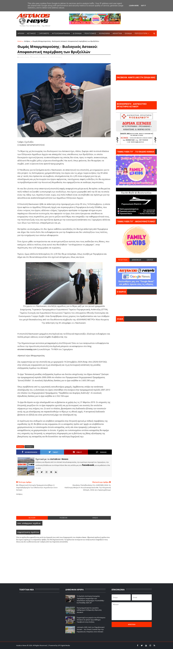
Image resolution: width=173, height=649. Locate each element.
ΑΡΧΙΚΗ (21, 33)
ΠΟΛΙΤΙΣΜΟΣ (90, 33)
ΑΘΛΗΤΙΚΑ (117, 33)
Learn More (134, 5)
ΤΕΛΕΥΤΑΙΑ (122, 260)
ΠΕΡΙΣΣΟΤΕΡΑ (141, 33)
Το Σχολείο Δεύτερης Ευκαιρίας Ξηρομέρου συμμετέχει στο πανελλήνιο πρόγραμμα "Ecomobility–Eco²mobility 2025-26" (91, 599)
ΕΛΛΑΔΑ (128, 33)
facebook (63, 518)
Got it (143, 5)
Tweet (53, 452)
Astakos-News (21, 645)
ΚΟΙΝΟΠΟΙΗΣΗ (29, 452)
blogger (32, 518)
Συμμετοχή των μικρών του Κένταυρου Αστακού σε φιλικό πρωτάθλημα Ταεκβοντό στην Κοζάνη (91, 619)
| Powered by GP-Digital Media (59, 645)
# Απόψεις (29, 447)
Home (19, 41)
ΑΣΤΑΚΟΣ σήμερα (136, 305)
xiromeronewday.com (27, 349)
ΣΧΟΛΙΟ (101, 452)
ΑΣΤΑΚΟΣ (31, 33)
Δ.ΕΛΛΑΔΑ (77, 33)
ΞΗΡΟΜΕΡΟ (44, 33)
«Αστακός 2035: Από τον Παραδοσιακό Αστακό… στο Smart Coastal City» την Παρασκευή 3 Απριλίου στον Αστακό (91, 629)
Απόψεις (27, 41)
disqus (95, 518)
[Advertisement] (64, 507)
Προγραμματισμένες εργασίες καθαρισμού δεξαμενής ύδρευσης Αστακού (89, 610)
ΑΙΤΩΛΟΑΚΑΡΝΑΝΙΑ (61, 33)
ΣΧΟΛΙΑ (150, 260)
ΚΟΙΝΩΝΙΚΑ (104, 33)
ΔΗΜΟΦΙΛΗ (136, 260)
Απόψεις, (59, 57)
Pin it (77, 452)
